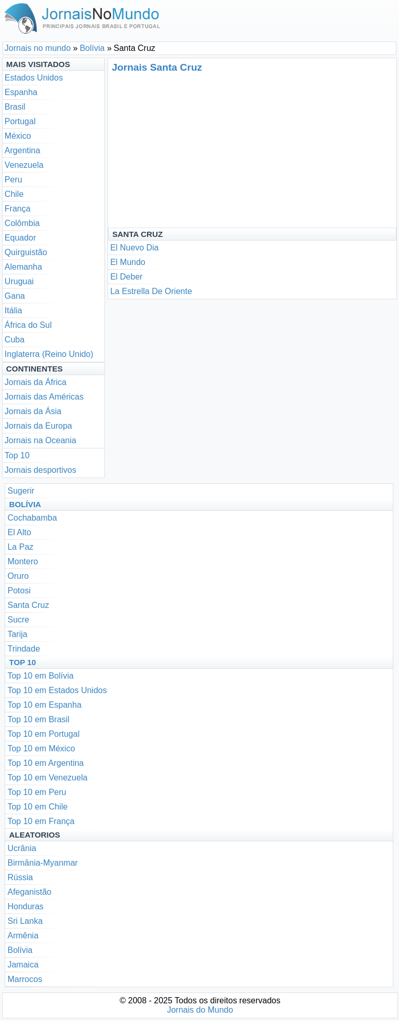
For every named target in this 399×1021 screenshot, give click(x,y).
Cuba (14, 339)
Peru (13, 179)
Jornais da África (35, 382)
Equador (20, 237)
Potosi (18, 590)
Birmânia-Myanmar (42, 862)
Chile (14, 194)
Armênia (22, 935)
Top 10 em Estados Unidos (57, 690)
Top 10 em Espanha (44, 704)
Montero (22, 561)
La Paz (20, 546)
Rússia (20, 877)
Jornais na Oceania (40, 440)
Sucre (18, 619)
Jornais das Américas (44, 396)
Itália (13, 310)
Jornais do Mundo (200, 1009)
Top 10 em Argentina (45, 763)
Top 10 (17, 455)
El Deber (126, 276)
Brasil (15, 106)
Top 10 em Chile (37, 806)
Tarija (17, 634)
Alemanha (23, 266)
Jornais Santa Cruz (157, 67)
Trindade (23, 648)
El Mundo (127, 262)
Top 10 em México (41, 748)
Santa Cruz (28, 605)
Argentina (23, 150)
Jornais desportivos (40, 470)
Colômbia (22, 223)
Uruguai (19, 281)
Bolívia (25, 504)
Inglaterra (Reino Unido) (49, 354)
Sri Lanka (25, 921)
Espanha (21, 92)
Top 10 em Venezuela (47, 777)
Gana (15, 295)
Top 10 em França (40, 821)
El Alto (19, 532)
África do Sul (28, 325)
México (18, 135)
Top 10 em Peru (36, 792)
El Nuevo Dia (134, 247)
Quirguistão (26, 252)
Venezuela (24, 165)
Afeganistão (29, 891)
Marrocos (24, 979)
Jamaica (22, 964)
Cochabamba (32, 517)
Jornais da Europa (38, 425)
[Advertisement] (252, 149)
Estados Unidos (34, 77)
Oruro (18, 576)
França (18, 208)
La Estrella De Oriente (151, 291)
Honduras (25, 906)
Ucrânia (21, 848)
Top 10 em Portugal (43, 734)
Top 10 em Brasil (38, 719)
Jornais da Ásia (33, 411)
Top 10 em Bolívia (40, 675)
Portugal (20, 121)
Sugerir (20, 490)
